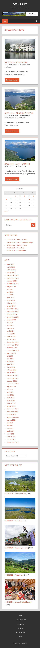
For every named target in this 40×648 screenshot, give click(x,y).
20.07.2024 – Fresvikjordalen (15, 494)
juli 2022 (10, 389)
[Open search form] (36, 21)
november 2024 (13, 311)
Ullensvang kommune (11, 118)
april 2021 (10, 431)
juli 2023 (10, 356)
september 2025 (13, 284)
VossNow (20, 4)
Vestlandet (8, 67)
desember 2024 (12, 309)
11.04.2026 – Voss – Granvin (17, 239)
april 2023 (10, 364)
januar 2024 (11, 339)
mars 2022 (11, 400)
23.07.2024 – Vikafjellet (13, 521)
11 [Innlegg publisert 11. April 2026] (29, 199)
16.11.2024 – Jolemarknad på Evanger (18, 602)
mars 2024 (11, 334)
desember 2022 (12, 375)
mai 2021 (10, 428)
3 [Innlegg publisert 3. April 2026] (24, 196)
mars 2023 (11, 367)
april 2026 (10, 264)
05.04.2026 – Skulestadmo (16, 250)
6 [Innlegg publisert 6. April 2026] (6, 199)
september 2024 (13, 317)
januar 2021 (11, 439)
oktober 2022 (12, 381)
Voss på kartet (21, 620)
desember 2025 (12, 275)
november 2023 (13, 345)
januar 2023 (11, 373)
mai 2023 (10, 361)
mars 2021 (11, 434)
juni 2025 (10, 292)
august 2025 (11, 286)
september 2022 (13, 384)
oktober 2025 (12, 281)
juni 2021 (10, 425)
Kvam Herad (26, 65)
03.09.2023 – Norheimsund (16, 62)
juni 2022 (10, 392)
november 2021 (13, 412)
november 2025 (13, 278)
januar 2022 (11, 406)
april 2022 (10, 398)
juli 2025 (10, 289)
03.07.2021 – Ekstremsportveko (16, 548)
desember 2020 (12, 442)
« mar (6, 211)
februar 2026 (11, 270)
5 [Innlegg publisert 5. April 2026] (33, 196)
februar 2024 (11, 336)
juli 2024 (10, 323)
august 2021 (11, 420)
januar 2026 (11, 272)
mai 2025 (10, 295)
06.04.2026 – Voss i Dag (15, 248)
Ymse (21, 636)
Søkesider (21, 624)
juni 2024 (10, 325)
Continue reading (11, 80)
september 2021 (13, 417)
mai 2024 (10, 328)
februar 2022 (11, 403)
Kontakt (20, 628)
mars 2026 (11, 267)
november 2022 (13, 378)
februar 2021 (11, 437)
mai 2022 (10, 395)
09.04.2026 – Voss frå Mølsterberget (20, 242)
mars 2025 (11, 300)
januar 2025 (11, 306)
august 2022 (11, 387)
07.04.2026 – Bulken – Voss (17, 245)
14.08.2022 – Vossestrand (14, 575)
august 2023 (11, 353)
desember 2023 (12, 342)
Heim (20, 616)
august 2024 (11, 320)
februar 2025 (11, 303)
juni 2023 (10, 359)
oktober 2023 (12, 348)
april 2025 (10, 298)
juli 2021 (10, 423)
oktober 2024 (12, 314)
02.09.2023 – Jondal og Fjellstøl (19, 113)
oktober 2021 (12, 414)
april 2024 (10, 331)
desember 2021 (12, 409)
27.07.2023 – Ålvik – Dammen (17, 163)
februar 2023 (11, 370)
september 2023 (13, 350)
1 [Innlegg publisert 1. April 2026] (15, 196)
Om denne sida (20, 632)
